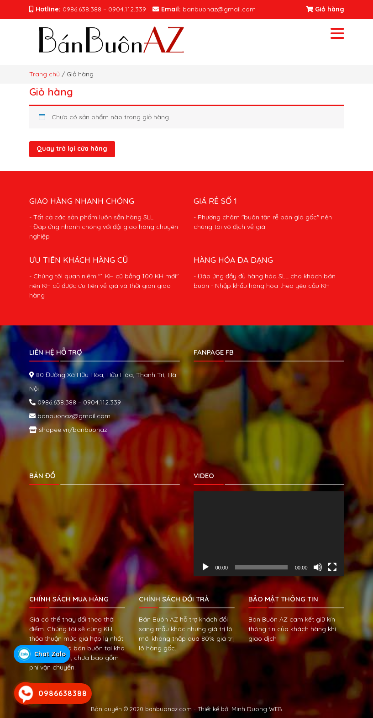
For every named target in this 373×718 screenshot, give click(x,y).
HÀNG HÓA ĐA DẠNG (233, 260)
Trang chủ (44, 74)
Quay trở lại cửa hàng (72, 148)
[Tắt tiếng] (317, 567)
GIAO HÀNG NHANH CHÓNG (81, 201)
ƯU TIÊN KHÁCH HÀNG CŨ (78, 260)
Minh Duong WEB (256, 709)
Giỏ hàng (325, 9)
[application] (269, 533)
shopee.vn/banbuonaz (72, 429)
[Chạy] (205, 567)
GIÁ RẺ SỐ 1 (215, 201)
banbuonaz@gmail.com (73, 416)
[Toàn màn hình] (332, 567)
